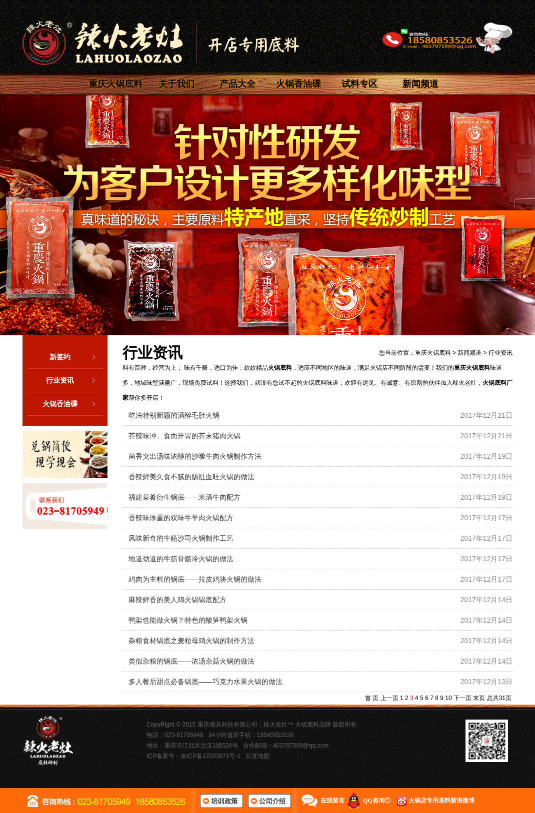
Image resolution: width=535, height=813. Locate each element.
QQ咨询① (376, 800)
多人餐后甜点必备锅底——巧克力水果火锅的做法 (205, 682)
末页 (479, 698)
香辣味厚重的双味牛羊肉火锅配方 (181, 518)
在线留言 (332, 800)
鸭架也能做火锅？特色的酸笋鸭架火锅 (188, 620)
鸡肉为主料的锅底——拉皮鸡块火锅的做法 (195, 579)
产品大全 (238, 84)
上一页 (389, 698)
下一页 (463, 698)
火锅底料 (280, 367)
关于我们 (176, 84)
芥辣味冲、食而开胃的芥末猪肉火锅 (184, 436)
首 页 (371, 698)
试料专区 (360, 84)
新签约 (76, 356)
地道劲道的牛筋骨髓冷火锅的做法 (181, 559)
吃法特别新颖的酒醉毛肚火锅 (174, 415)
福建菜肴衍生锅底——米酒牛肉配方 (184, 497)
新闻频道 (420, 84)
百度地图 (258, 756)
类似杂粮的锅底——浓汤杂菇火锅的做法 (191, 661)
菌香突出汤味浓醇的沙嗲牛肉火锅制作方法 (195, 456)
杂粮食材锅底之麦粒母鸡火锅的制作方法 (191, 641)
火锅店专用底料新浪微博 (441, 800)
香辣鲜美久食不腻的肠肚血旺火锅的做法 (191, 477)
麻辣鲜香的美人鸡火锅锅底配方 (177, 600)
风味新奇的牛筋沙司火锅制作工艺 (181, 538)
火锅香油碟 (298, 84)
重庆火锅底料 (115, 84)
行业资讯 (74, 380)
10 (448, 698)
